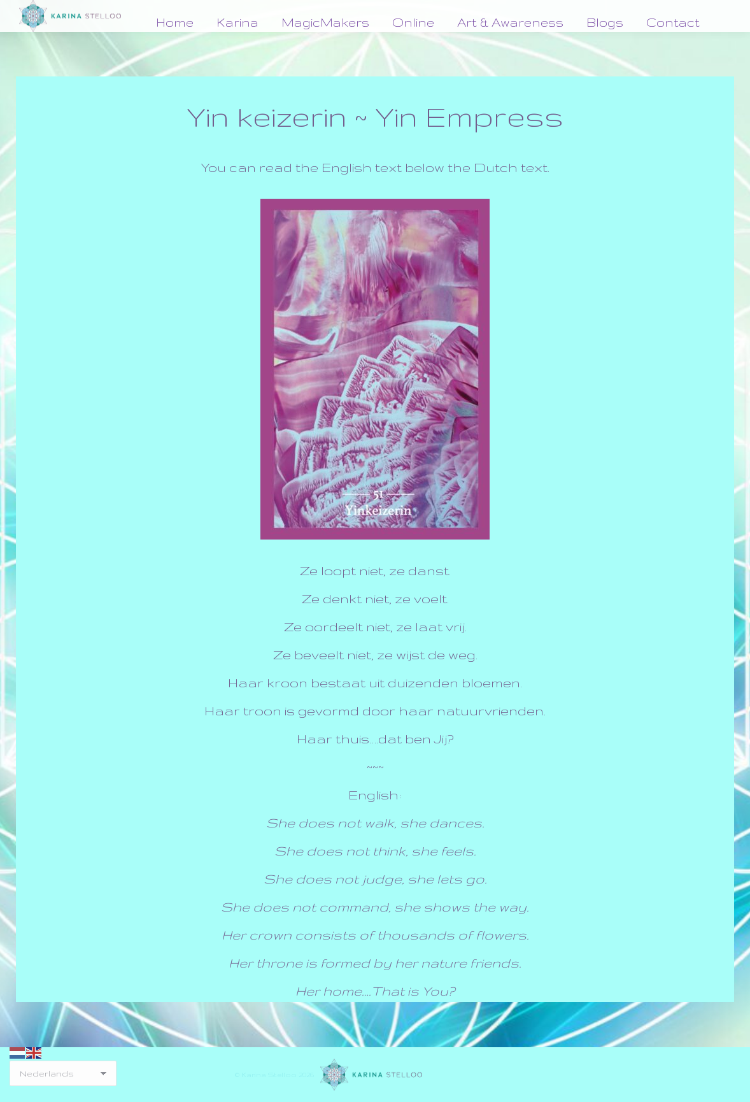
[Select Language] (63, 1073)
